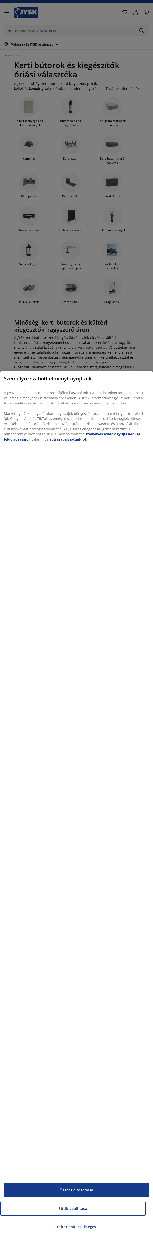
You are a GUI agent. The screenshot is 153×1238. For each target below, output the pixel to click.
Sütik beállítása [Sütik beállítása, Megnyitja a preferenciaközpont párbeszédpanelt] (73, 1208)
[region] (76, 804)
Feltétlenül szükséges (76, 1226)
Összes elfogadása (76, 1190)
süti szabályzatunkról (68, 439)
